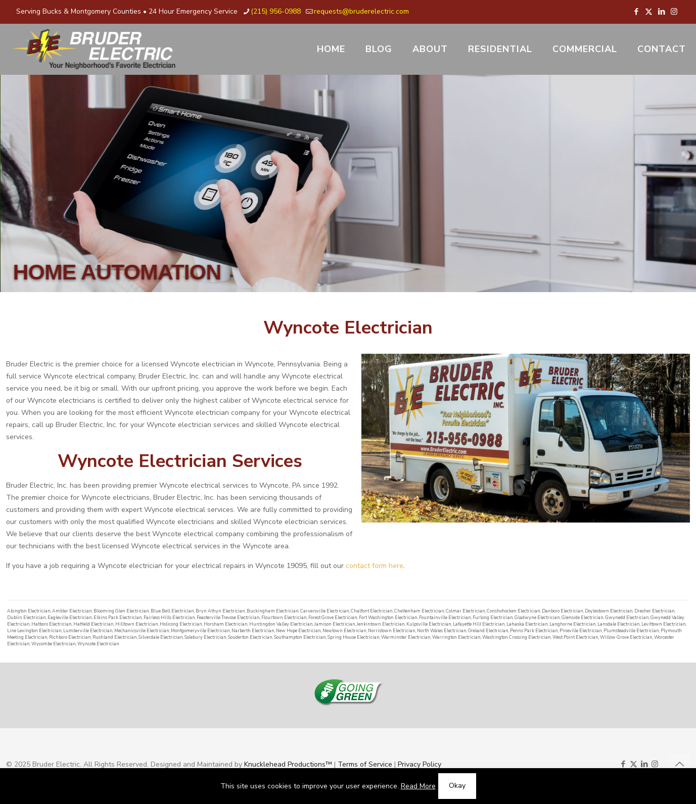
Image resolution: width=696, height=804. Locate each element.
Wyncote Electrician (98, 644)
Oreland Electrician (488, 631)
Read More (418, 786)
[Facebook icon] (636, 12)
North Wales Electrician (442, 631)
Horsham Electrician (226, 624)
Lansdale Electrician (618, 624)
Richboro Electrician (70, 637)
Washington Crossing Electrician (516, 637)
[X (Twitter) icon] (649, 12)
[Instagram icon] (674, 12)
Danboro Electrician (562, 611)
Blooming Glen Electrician (121, 611)
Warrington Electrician (456, 637)
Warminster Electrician (406, 637)
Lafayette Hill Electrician (479, 624)
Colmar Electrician (465, 611)
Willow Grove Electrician (626, 637)
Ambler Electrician (72, 611)
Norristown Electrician (391, 631)
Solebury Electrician (205, 637)
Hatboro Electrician (51, 624)
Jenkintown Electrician (381, 624)
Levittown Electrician (663, 624)
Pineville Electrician (581, 631)
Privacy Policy (419, 764)
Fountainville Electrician (445, 617)
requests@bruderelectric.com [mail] (361, 11)
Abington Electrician (29, 611)
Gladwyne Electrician (537, 617)
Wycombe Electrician (53, 644)
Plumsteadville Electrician (631, 631)
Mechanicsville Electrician (141, 631)
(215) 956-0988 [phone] (276, 11)
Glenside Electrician (583, 617)
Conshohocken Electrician (513, 611)
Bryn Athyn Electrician (220, 611)
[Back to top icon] (679, 764)
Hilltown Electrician (136, 624)
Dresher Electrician (654, 611)
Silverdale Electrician (160, 637)
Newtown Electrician (344, 631)
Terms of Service (365, 764)
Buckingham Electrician (273, 611)
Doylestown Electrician (609, 611)
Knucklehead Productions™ (288, 764)
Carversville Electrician (324, 611)
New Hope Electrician (298, 631)
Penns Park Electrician (534, 631)
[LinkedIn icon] (661, 12)
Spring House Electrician (354, 637)
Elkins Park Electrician (118, 617)
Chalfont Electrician (372, 611)
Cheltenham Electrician (419, 611)
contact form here (374, 566)
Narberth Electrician (252, 631)
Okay (457, 785)
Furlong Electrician (493, 617)
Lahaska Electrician (527, 624)
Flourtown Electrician (284, 617)
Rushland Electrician (114, 637)
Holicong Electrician (181, 624)
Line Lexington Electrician (34, 631)
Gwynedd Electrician (627, 617)
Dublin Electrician (26, 617)
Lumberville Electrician (88, 631)
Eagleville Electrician (70, 617)
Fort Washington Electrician (388, 617)
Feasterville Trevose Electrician (228, 617)
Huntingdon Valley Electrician (281, 624)
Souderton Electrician (250, 637)
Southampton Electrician (300, 637)
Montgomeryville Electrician (200, 631)
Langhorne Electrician (572, 624)
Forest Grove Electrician (332, 617)
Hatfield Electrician (93, 624)
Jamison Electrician (334, 624)
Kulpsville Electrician (428, 624)
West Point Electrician (575, 637)
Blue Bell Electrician (172, 611)
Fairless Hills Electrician (169, 617)
